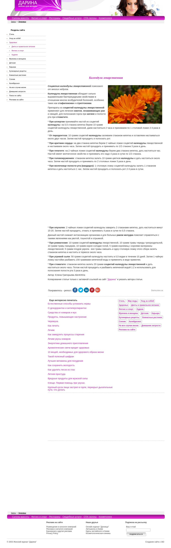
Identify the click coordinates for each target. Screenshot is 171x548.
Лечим (51, 330)
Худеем (15, 55)
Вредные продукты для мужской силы (68, 378)
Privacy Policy (52, 533)
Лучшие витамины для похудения (65, 361)
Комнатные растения (17, 75)
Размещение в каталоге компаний (61, 527)
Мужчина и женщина (17, 59)
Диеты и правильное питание (23, 46)
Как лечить (53, 325)
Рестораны (54, 18)
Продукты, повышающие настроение (67, 317)
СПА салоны (90, 18)
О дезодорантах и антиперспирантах (67, 308)
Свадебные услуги (71, 18)
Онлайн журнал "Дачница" (97, 527)
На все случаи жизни (17, 87)
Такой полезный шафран (61, 356)
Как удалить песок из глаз (61, 369)
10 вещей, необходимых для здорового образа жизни (76, 352)
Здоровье (13, 42)
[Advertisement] (106, 50)
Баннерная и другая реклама (59, 531)
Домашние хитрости (17, 91)
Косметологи (105, 18)
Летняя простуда (56, 374)
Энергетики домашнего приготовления (68, 343)
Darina (13, 22)
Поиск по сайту (15, 95)
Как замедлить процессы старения (66, 334)
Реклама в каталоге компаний (59, 529)
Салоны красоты (20, 18)
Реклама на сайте (16, 100)
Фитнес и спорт (39, 18)
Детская (12, 63)
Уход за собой (15, 38)
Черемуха (53, 321)
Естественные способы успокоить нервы (69, 303)
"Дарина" (111, 279)
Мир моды (132, 301)
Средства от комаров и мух (62, 312)
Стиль (11, 34)
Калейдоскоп (14, 83)
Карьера (12, 67)
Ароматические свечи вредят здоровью (68, 347)
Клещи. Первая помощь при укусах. (66, 383)
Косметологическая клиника (98, 533)
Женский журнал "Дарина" (25, 542)
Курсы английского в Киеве (97, 531)
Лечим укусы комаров (59, 339)
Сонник (12, 79)
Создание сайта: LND (154, 542)
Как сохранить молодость (61, 365)
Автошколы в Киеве (94, 529)
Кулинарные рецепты (17, 71)
